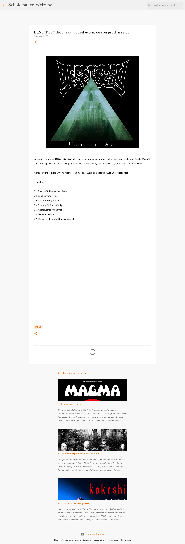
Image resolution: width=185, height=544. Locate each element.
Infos (38, 326)
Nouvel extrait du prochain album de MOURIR (78, 453)
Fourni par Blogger (92, 534)
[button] (35, 42)
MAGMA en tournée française (71, 404)
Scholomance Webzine (30, 5)
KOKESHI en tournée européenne (73, 503)
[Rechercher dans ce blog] (167, 5)
